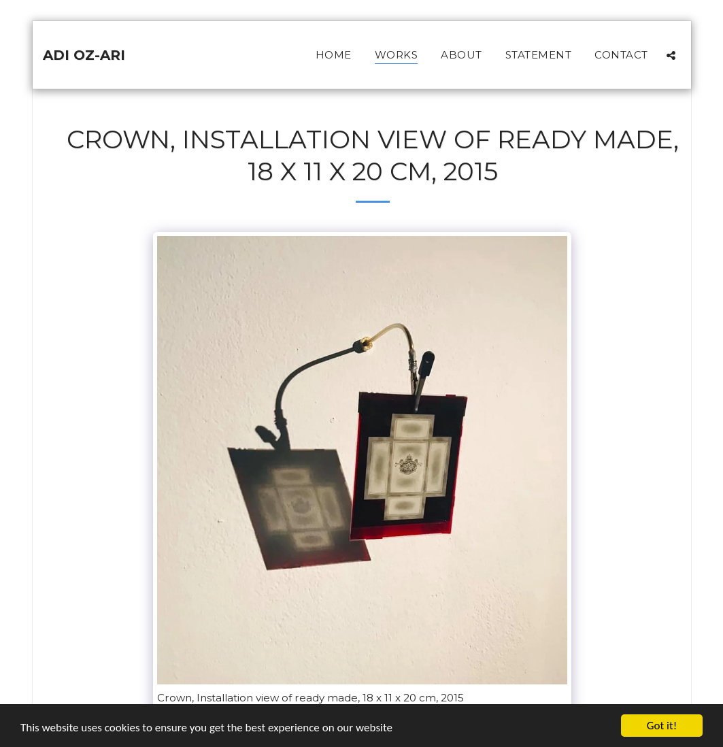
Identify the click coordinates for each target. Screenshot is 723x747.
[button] (671, 55)
